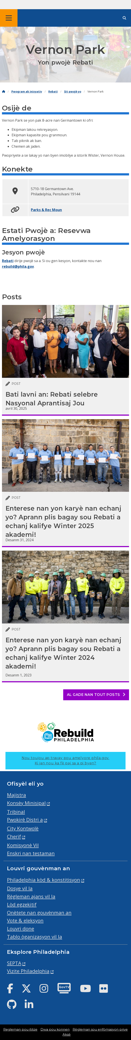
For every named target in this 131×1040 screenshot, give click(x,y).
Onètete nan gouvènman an (39, 912)
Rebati (53, 91)
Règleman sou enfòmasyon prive (100, 1029)
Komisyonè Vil (23, 845)
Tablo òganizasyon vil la (34, 936)
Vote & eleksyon (25, 920)
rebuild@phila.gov (18, 266)
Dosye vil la (20, 888)
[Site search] (124, 18)
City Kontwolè (22, 828)
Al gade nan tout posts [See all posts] (96, 695)
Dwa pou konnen (55, 1029)
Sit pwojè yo (72, 91)
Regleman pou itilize (20, 1029)
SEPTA (14, 963)
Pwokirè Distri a (25, 819)
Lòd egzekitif (22, 904)
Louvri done (20, 928)
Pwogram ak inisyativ (26, 91)
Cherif (14, 836)
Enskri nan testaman (31, 853)
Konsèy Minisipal (26, 803)
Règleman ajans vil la (31, 896)
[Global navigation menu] (8, 18)
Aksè (67, 1034)
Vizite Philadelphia (28, 971)
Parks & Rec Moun (46, 209)
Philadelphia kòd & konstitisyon (43, 879)
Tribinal (16, 811)
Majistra (16, 794)
